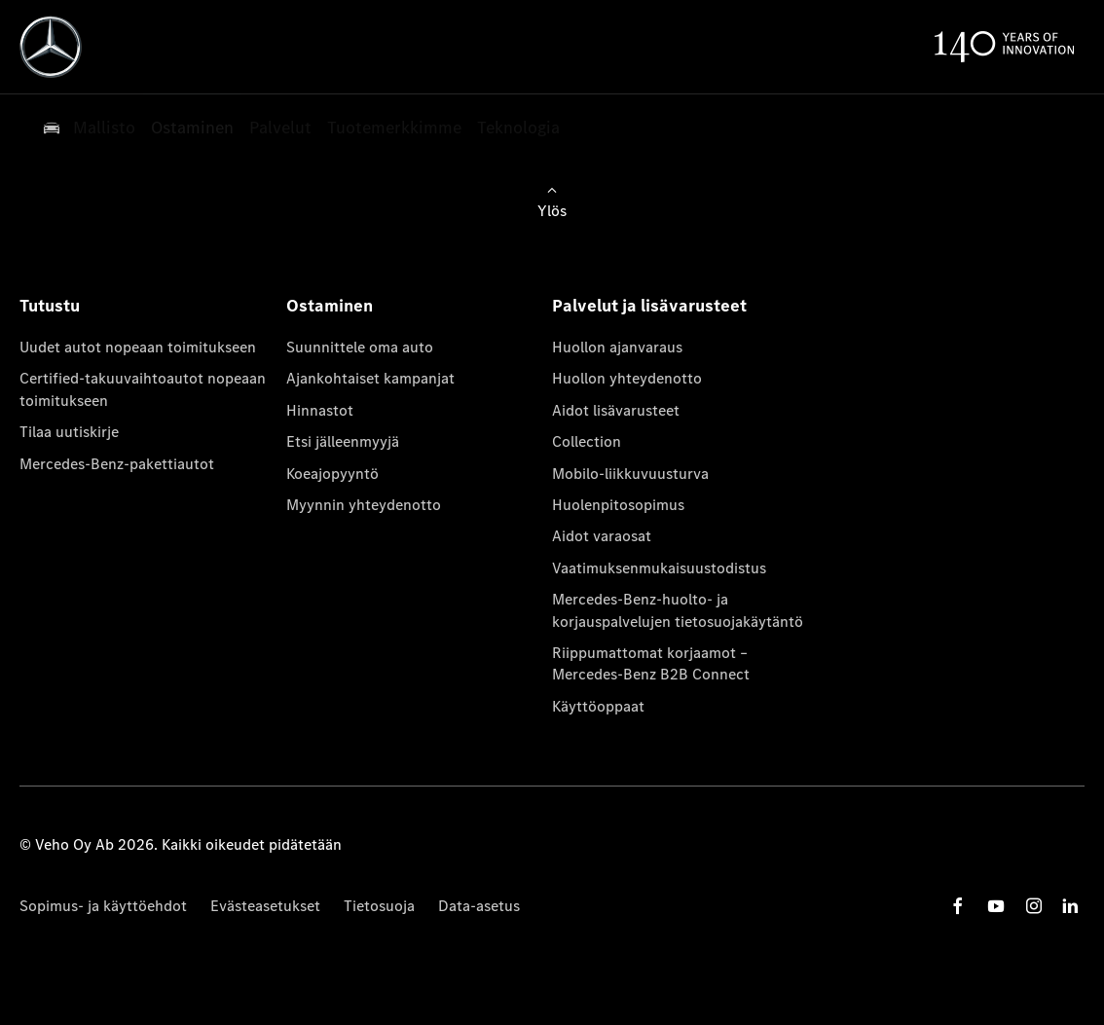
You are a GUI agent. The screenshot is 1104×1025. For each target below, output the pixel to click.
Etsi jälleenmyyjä (342, 441)
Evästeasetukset (265, 906)
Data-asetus (479, 906)
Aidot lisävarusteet (616, 410)
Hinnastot (319, 410)
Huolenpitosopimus (618, 504)
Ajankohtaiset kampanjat (370, 378)
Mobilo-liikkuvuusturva (630, 473)
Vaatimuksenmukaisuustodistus (659, 568)
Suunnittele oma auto (359, 347)
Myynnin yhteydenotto (363, 504)
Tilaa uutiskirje (69, 431)
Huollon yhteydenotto (627, 378)
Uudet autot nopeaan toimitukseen (137, 347)
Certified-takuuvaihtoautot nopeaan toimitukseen (142, 389)
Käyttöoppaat (598, 706)
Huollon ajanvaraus (617, 347)
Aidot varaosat (601, 536)
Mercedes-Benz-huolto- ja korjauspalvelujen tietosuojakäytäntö (677, 610)
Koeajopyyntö (332, 473)
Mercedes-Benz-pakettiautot (116, 464)
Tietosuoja (379, 906)
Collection (586, 441)
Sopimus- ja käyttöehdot (103, 906)
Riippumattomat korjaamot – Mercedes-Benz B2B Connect (651, 663)
